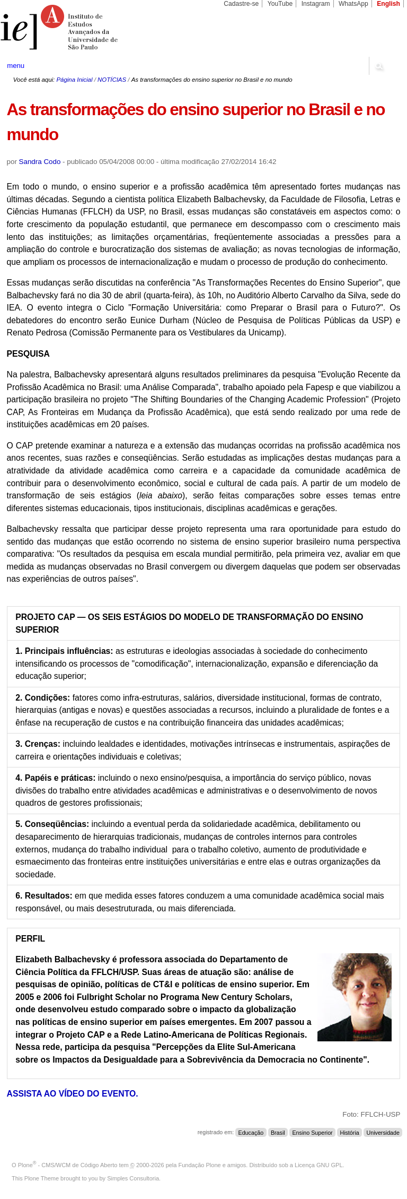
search (378, 66)
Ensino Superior (312, 1132)
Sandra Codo (40, 162)
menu (15, 66)
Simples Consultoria (133, 1178)
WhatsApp (353, 3)
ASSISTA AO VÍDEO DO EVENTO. (72, 1093)
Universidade (383, 1132)
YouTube (280, 3)
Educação (251, 1132)
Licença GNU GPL (318, 1165)
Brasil (278, 1132)
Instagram (316, 3)
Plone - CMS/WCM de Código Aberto (68, 1165)
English (388, 3)
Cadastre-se (241, 3)
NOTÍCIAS (112, 79)
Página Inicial (74, 79)
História (349, 1132)
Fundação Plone (200, 1165)
